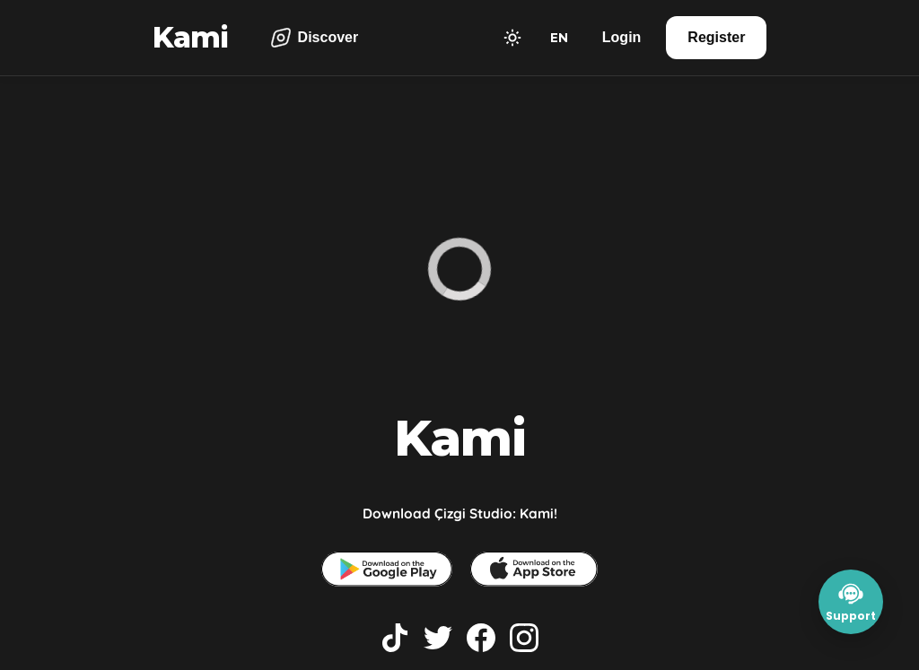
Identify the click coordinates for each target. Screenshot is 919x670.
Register (716, 37)
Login (622, 37)
